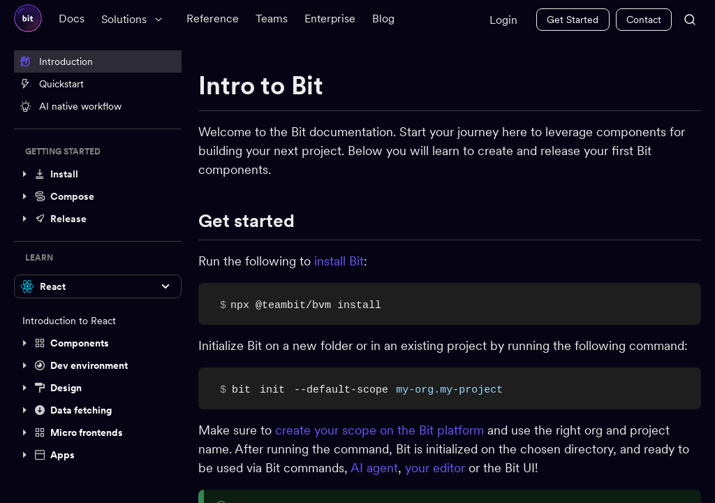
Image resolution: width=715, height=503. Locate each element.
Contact (643, 19)
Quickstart (52, 83)
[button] (98, 174)
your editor (435, 467)
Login (503, 20)
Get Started (572, 19)
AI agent (374, 467)
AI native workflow (70, 106)
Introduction (56, 61)
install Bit (339, 261)
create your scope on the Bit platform (379, 430)
